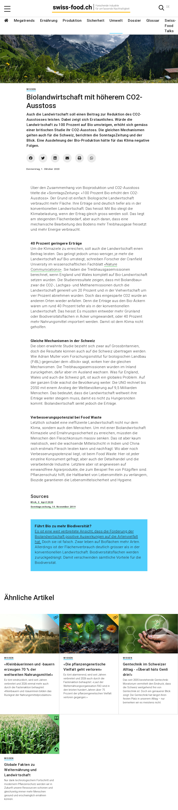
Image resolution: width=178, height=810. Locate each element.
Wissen (31, 89)
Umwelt (116, 20)
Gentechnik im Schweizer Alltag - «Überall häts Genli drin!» (145, 669)
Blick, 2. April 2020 (42, 502)
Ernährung (49, 20)
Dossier (134, 20)
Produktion (72, 20)
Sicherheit (95, 20)
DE (168, 6)
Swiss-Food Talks (170, 25)
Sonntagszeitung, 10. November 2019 (53, 507)
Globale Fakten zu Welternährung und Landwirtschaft (20, 770)
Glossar (153, 20)
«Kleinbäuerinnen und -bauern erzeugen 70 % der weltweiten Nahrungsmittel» (29, 669)
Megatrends (24, 20)
